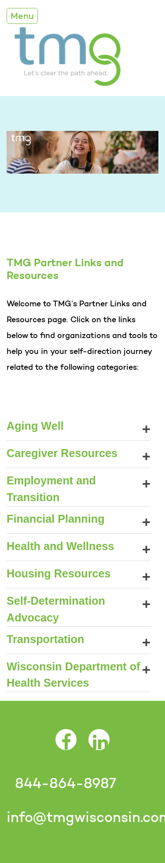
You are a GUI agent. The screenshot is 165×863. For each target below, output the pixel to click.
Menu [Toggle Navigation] (22, 16)
